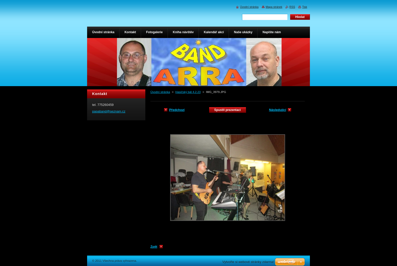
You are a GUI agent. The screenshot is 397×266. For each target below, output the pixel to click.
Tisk (304, 6)
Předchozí (177, 110)
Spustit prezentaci (227, 110)
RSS (292, 6)
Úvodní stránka (160, 91)
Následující (277, 110)
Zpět (153, 247)
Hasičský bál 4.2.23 (188, 91)
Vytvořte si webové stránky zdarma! (248, 262)
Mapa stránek (274, 6)
